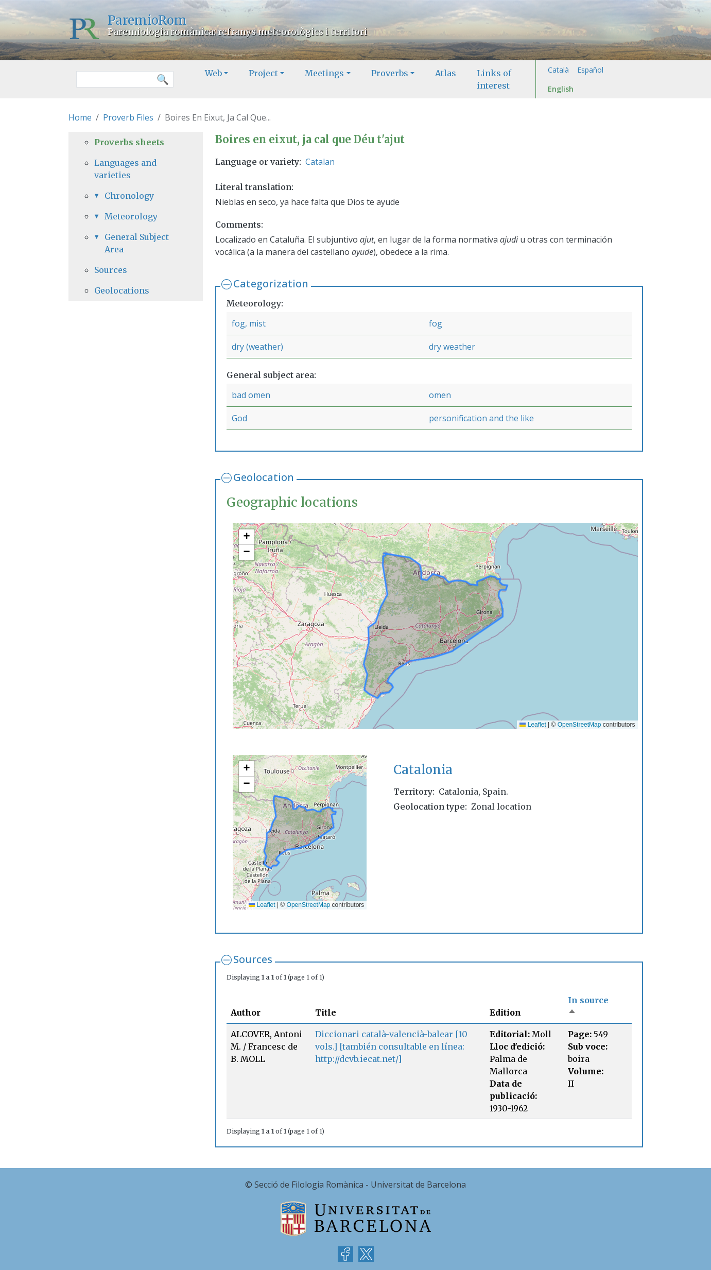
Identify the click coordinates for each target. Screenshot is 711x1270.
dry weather (452, 346)
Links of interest (494, 79)
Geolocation (263, 477)
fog (435, 323)
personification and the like (481, 418)
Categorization (270, 283)
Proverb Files (128, 117)
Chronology (129, 196)
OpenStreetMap (579, 724)
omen (440, 395)
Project (263, 73)
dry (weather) (257, 346)
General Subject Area (137, 243)
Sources (252, 959)
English (561, 89)
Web (213, 73)
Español (590, 70)
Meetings (324, 73)
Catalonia (423, 770)
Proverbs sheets (129, 142)
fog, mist (249, 323)
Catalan (320, 161)
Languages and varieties (125, 169)
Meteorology (131, 216)
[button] (246, 537)
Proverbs (389, 73)
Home (80, 117)
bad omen (251, 395)
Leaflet (532, 724)
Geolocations (121, 290)
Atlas (445, 73)
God (239, 418)
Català (558, 70)
